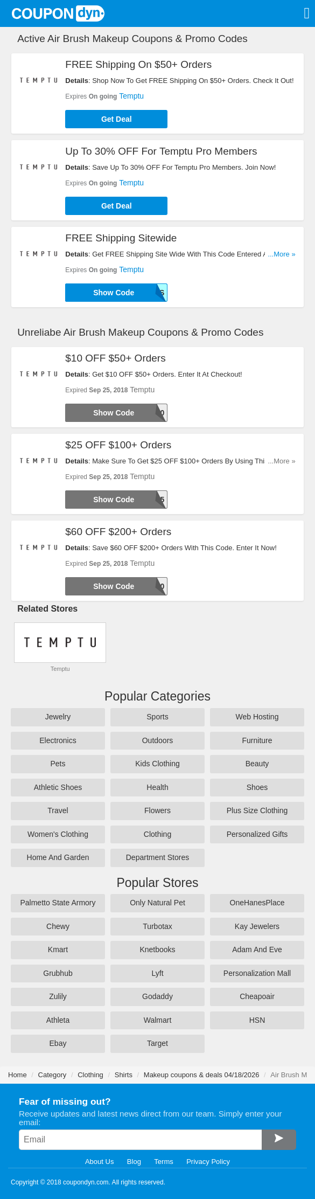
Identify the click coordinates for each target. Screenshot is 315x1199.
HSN (257, 1020)
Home (17, 1075)
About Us (99, 1162)
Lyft (157, 973)
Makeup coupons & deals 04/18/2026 (202, 1075)
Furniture (257, 740)
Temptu (131, 96)
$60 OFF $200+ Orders (118, 531)
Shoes (257, 787)
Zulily (58, 996)
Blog (134, 1162)
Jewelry (58, 716)
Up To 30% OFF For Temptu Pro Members (161, 151)
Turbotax (157, 926)
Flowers (157, 810)
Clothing (157, 834)
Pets (57, 763)
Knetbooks (157, 949)
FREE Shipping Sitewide (121, 238)
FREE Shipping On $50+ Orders (138, 64)
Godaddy (157, 996)
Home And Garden (58, 857)
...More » (281, 254)
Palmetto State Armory (57, 902)
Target (157, 1043)
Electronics (57, 740)
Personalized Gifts (257, 834)
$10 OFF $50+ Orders (115, 358)
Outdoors (157, 740)
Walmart (158, 1020)
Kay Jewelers (257, 926)
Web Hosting (257, 716)
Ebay (58, 1043)
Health (157, 787)
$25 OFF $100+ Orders (118, 445)
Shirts (123, 1075)
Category (52, 1075)
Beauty (257, 763)
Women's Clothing (57, 834)
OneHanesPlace (257, 902)
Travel (57, 810)
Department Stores (158, 857)
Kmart (58, 949)
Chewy (57, 926)
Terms (163, 1162)
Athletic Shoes (58, 787)
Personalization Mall (257, 973)
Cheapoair (257, 996)
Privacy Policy (208, 1162)
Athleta (58, 1020)
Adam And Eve (257, 949)
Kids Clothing (157, 763)
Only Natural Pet (157, 902)
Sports (157, 716)
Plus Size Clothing (257, 810)
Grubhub (57, 973)
